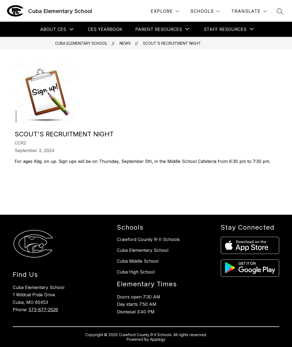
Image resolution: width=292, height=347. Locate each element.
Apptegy (157, 339)
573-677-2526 (43, 309)
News (125, 43)
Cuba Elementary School (81, 43)
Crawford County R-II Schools (148, 239)
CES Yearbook (105, 29)
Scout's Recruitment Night (172, 43)
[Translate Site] (249, 11)
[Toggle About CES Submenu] (71, 29)
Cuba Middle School (137, 261)
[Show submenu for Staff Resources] (225, 29)
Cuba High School (136, 272)
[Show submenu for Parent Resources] (158, 29)
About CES (53, 29)
